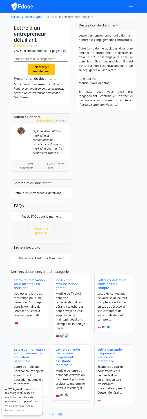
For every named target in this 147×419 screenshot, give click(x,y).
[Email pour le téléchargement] (41, 59)
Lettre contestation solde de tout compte (111, 284)
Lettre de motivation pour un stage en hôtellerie (29, 284)
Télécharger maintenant (41, 69)
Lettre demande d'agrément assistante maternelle (109, 355)
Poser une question (41, 231)
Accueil (15, 17)
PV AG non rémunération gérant (66, 284)
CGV (50, 414)
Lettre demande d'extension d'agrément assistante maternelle (68, 357)
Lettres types (33, 17)
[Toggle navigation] (131, 6)
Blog (59, 414)
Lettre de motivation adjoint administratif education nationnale (29, 355)
